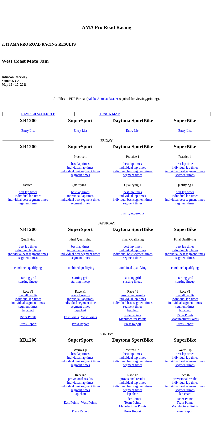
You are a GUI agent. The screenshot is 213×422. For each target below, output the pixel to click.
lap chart (28, 310)
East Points (71, 317)
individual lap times (80, 167)
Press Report (28, 324)
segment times (80, 175)
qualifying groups (132, 213)
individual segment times (28, 302)
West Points (89, 317)
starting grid (28, 277)
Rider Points (28, 317)
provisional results (132, 295)
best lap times (80, 163)
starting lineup (28, 281)
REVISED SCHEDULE (38, 114)
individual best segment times (80, 171)
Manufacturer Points (132, 319)
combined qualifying (28, 267)
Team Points (132, 402)
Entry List (28, 130)
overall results (28, 295)
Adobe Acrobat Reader (103, 98)
